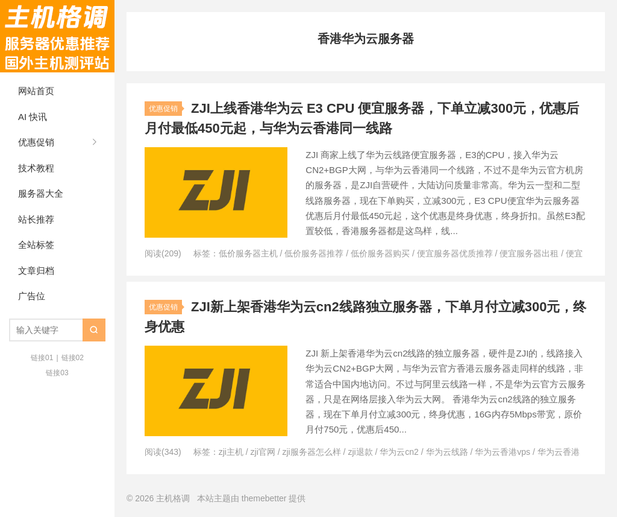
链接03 (57, 373)
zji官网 (263, 452)
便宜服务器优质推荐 (455, 253)
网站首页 (36, 91)
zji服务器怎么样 (312, 452)
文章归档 (36, 270)
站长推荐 (36, 219)
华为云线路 (447, 452)
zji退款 (360, 452)
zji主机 (231, 452)
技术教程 (36, 168)
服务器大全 (40, 193)
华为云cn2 (399, 452)
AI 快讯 (32, 117)
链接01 (42, 358)
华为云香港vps (502, 452)
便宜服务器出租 (529, 253)
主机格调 (57, 36)
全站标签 (36, 244)
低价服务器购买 (380, 253)
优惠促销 (36, 142)
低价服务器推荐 (313, 253)
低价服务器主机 (248, 253)
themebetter (264, 498)
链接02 (72, 358)
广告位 (31, 296)
